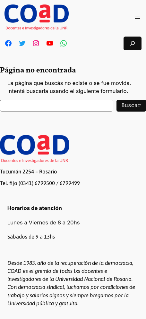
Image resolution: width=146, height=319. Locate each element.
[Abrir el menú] (138, 17)
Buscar (131, 105)
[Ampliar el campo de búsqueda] (133, 43)
